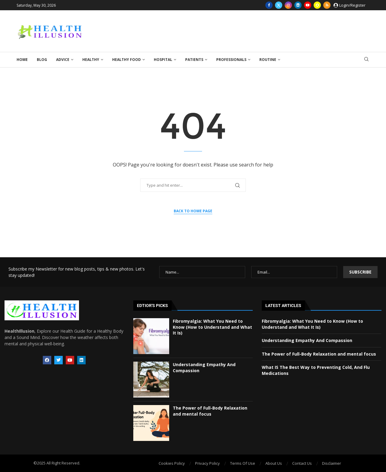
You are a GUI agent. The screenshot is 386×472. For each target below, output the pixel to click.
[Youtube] (307, 5)
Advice (62, 59)
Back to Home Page (193, 211)
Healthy (90, 59)
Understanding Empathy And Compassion (307, 340)
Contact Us (302, 463)
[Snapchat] (317, 5)
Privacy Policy (207, 463)
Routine (267, 59)
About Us (273, 463)
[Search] (366, 60)
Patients (194, 59)
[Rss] (327, 5)
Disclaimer (331, 463)
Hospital (163, 59)
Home (22, 59)
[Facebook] (269, 5)
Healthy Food (126, 59)
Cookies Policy (172, 463)
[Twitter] (278, 5)
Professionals (231, 59)
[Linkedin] (298, 5)
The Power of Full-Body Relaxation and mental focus (210, 411)
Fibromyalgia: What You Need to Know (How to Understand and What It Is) (212, 327)
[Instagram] (288, 5)
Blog (42, 59)
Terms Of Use (242, 463)
